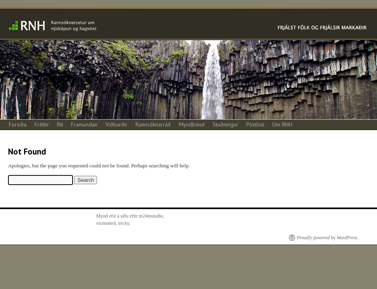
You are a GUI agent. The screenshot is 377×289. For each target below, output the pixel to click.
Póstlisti (255, 124)
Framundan (84, 124)
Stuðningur (225, 124)
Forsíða (17, 124)
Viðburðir (116, 124)
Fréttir (41, 124)
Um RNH (282, 124)
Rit (60, 124)
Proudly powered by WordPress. (328, 237)
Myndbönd (192, 124)
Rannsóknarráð (153, 124)
